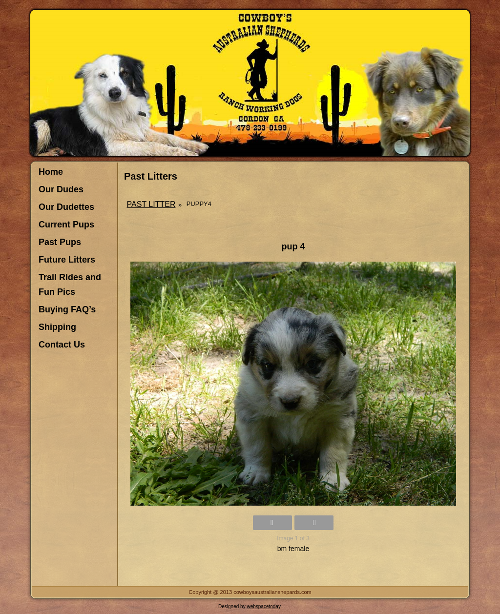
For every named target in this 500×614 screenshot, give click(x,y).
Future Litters (67, 260)
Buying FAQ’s (67, 309)
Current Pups (66, 224)
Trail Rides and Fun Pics (70, 284)
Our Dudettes (66, 207)
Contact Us (62, 344)
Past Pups (60, 242)
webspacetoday (263, 606)
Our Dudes (61, 189)
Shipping (57, 327)
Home (51, 172)
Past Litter (151, 204)
